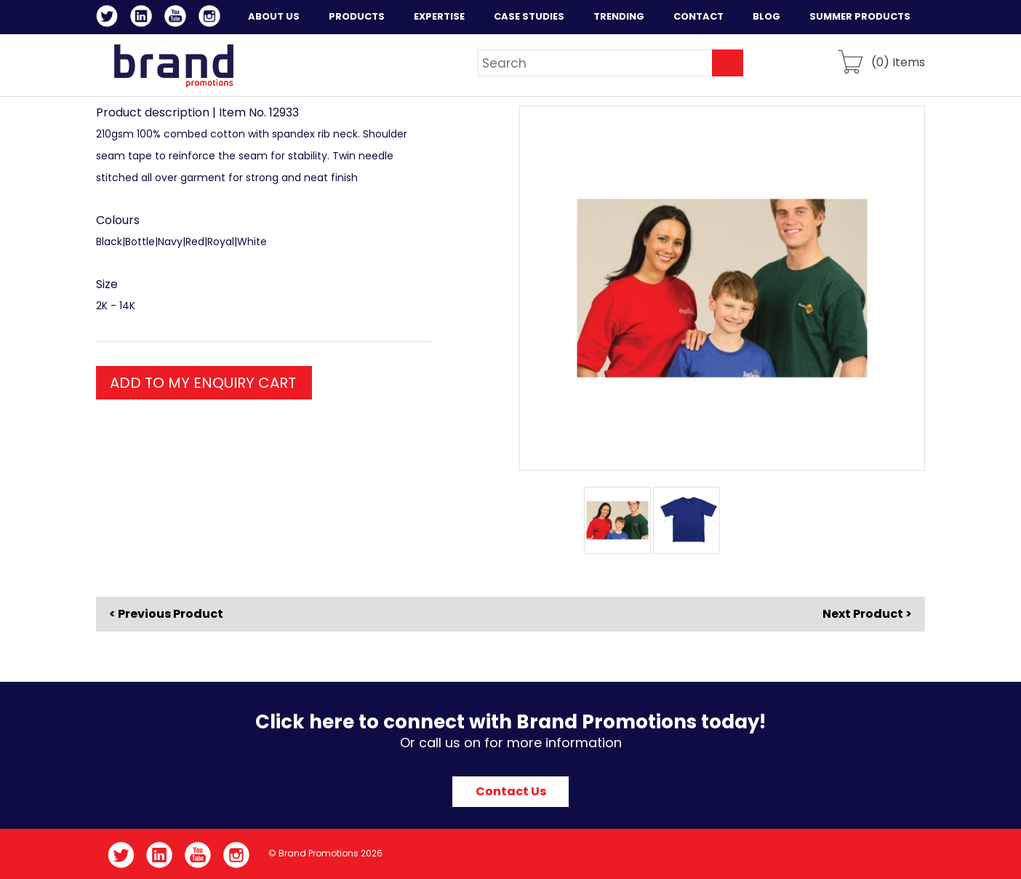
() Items (898, 61)
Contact (698, 16)
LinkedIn (143, 18)
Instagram (212, 18)
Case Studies (529, 16)
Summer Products (859, 16)
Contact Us (511, 791)
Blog (766, 16)
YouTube (177, 18)
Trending (618, 16)
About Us (274, 16)
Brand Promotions (173, 65)
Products (357, 16)
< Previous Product (166, 614)
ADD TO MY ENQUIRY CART (203, 383)
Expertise (439, 16)
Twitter (109, 18)
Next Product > (867, 613)
